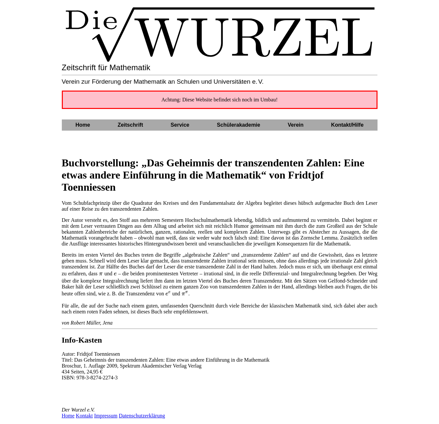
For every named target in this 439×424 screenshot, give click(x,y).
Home (68, 415)
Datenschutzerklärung (142, 415)
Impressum (105, 415)
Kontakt (84, 415)
